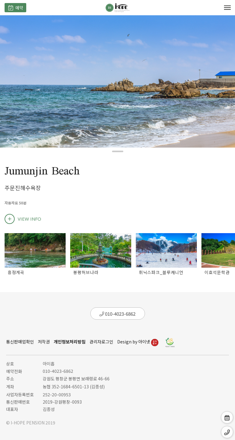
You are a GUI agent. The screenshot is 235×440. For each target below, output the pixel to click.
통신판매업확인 (20, 342)
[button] (117, 151)
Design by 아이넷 (137, 342)
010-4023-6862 (117, 313)
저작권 (44, 342)
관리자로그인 (101, 342)
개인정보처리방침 (69, 342)
